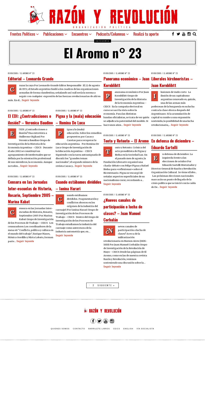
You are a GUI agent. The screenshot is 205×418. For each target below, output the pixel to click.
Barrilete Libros (99, 329)
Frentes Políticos (22, 34)
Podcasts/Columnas (110, 34)
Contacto (79, 329)
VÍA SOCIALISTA (145, 329)
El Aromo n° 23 (27, 73)
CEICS (116, 329)
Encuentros (80, 34)
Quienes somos (60, 329)
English (128, 329)
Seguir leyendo (30, 100)
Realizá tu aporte (146, 34)
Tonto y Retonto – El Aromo (126, 141)
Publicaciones (53, 34)
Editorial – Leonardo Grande (30, 78)
